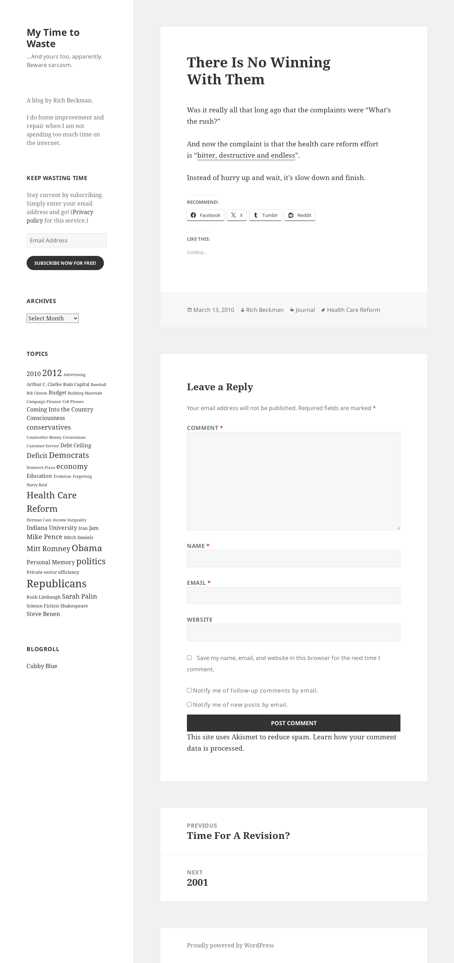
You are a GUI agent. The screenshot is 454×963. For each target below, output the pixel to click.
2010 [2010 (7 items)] (34, 373)
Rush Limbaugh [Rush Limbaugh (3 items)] (44, 597)
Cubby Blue (42, 666)
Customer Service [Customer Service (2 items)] (43, 445)
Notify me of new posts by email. (240, 705)
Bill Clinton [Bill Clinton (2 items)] (37, 393)
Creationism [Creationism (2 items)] (74, 437)
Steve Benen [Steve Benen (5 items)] (43, 614)
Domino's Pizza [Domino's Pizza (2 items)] (41, 467)
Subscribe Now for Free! (65, 263)
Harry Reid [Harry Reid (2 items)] (37, 484)
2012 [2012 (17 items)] (52, 373)
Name (198, 546)
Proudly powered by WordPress (230, 945)
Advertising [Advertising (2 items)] (74, 374)
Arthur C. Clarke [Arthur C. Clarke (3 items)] (44, 384)
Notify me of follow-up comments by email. (255, 690)
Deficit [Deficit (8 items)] (37, 455)
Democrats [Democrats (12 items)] (69, 455)
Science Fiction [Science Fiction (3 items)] (43, 606)
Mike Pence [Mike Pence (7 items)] (44, 536)
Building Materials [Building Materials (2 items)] (85, 393)
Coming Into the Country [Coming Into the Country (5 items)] (60, 409)
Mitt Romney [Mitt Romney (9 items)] (48, 548)
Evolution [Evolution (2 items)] (62, 476)
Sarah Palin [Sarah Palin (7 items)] (79, 596)
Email (199, 583)
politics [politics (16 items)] (91, 561)
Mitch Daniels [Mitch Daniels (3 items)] (78, 537)
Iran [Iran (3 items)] (83, 528)
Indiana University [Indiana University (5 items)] (52, 528)
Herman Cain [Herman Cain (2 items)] (39, 519)
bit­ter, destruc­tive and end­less (246, 155)
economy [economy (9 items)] (72, 466)
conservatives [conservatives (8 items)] (49, 427)
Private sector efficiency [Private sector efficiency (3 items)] (53, 572)
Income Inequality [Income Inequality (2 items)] (70, 519)
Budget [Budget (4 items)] (57, 392)
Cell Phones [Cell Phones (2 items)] (73, 401)
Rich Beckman (265, 310)
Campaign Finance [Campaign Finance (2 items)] (44, 401)
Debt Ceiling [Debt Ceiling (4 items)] (75, 445)
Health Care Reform (353, 310)
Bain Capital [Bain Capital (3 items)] (76, 384)
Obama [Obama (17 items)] (87, 548)
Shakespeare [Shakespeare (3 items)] (74, 606)
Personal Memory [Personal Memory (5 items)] (51, 562)
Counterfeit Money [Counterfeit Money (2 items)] (44, 437)
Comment (205, 428)
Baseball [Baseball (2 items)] (98, 384)
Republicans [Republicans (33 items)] (57, 583)
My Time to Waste (53, 38)
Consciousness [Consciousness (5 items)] (46, 418)
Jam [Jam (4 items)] (94, 527)
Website (199, 619)
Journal (305, 310)
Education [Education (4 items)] (39, 475)
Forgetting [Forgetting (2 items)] (82, 476)
